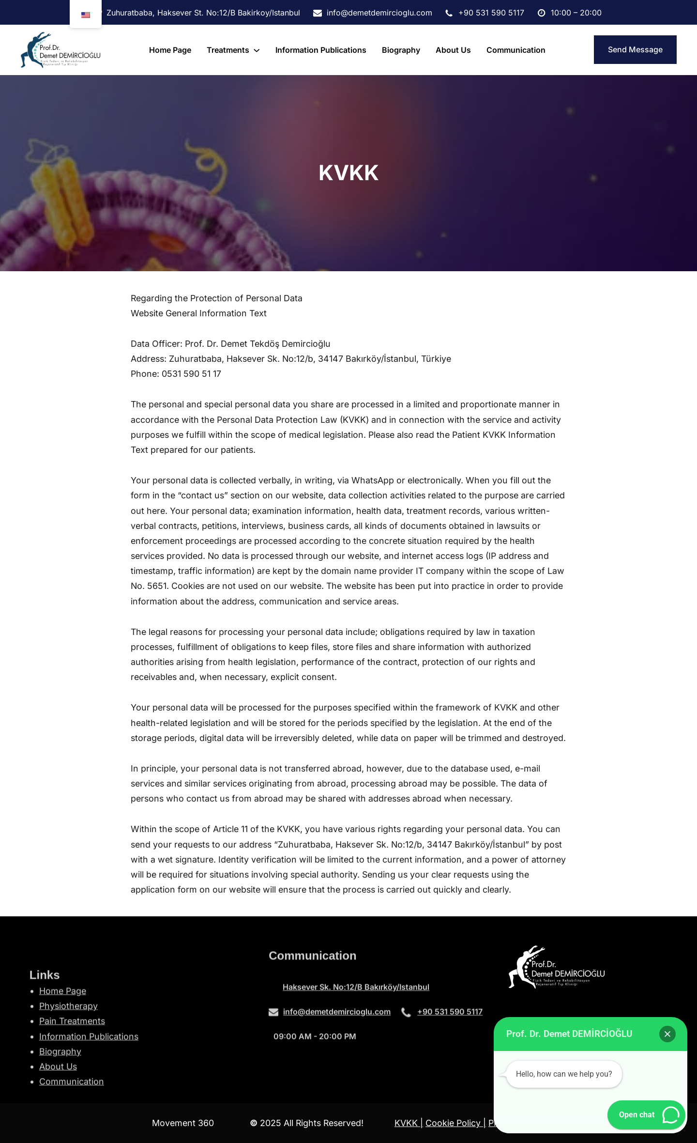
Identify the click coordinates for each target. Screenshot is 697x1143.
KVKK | (408, 1123)
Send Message (635, 49)
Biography (60, 1101)
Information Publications (88, 1086)
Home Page (62, 1040)
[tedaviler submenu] (256, 49)
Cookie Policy (454, 1123)
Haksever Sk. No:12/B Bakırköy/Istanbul (356, 993)
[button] (667, 1034)
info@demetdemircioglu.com (337, 1017)
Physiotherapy (68, 1055)
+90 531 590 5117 (450, 1017)
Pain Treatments (72, 1071)
